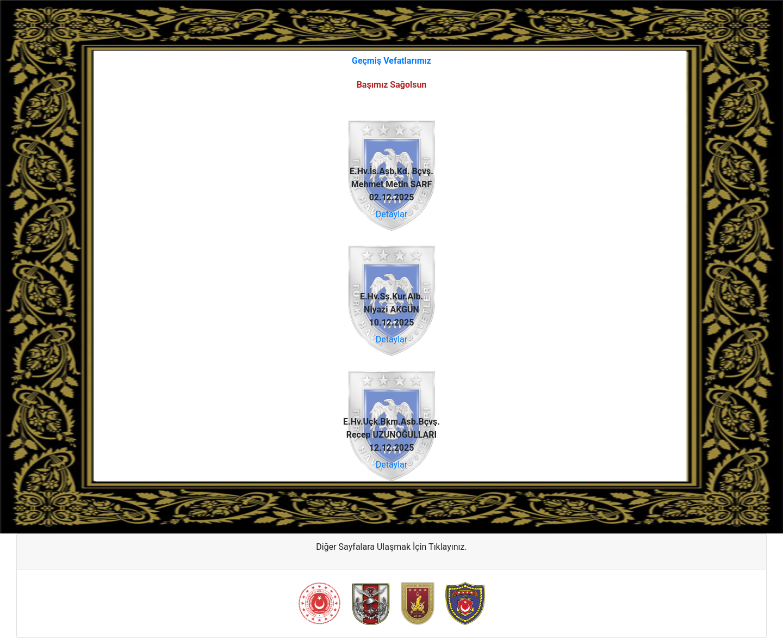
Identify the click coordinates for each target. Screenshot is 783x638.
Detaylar (391, 214)
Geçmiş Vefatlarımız (391, 61)
